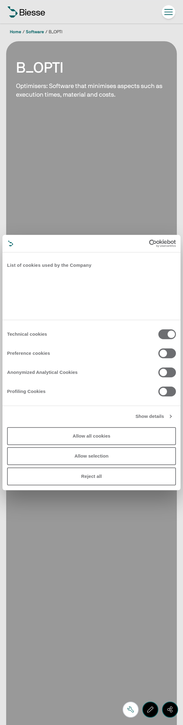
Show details (150, 416)
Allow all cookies (92, 436)
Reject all (91, 476)
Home (15, 32)
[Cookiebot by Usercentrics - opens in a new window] (149, 243)
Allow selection (92, 456)
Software (35, 32)
